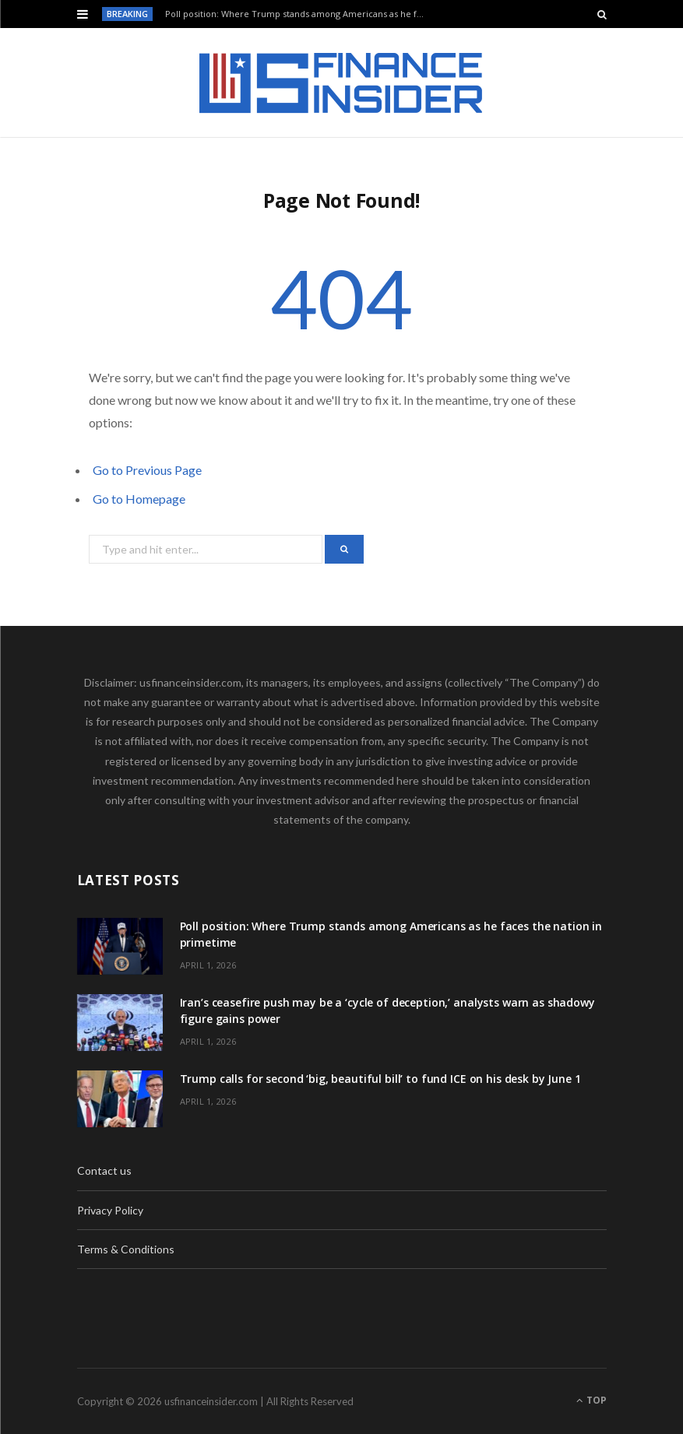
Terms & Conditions (125, 1249)
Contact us (104, 1170)
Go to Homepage (139, 498)
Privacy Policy (110, 1210)
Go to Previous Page (147, 469)
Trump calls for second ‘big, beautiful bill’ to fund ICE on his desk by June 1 (380, 1078)
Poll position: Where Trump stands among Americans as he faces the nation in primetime (300, 14)
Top (591, 1400)
